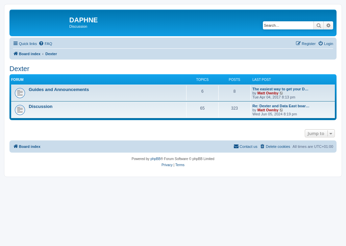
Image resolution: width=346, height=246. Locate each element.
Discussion (40, 106)
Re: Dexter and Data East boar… (281, 106)
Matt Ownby (267, 93)
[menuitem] (45, 44)
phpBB (155, 159)
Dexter (19, 68)
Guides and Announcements (59, 89)
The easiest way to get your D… (280, 89)
